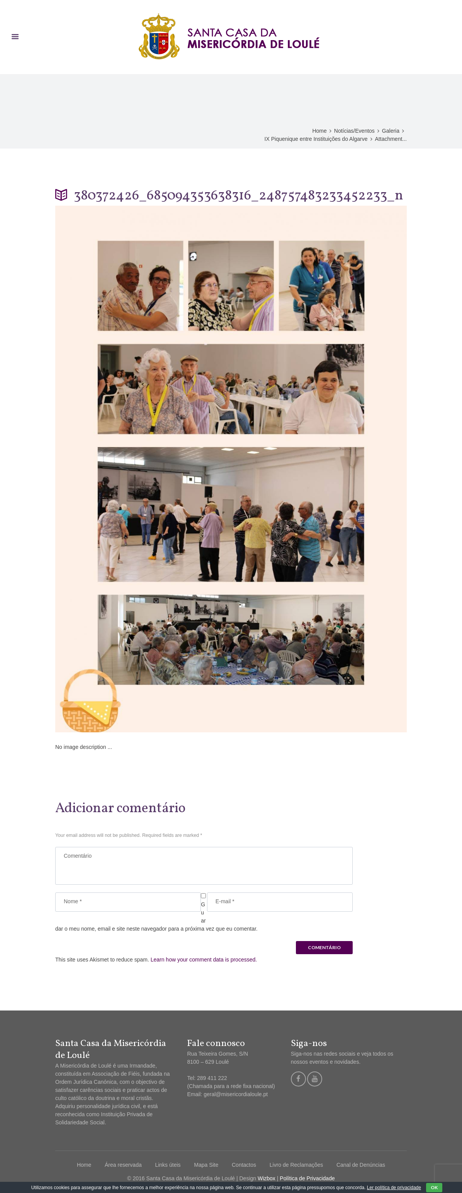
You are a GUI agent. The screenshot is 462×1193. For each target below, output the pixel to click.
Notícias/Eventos (354, 131)
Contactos (244, 1165)
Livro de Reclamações (296, 1165)
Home (319, 131)
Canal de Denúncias (360, 1165)
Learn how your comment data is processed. (204, 959)
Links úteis (167, 1165)
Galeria (390, 131)
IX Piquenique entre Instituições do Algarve (316, 139)
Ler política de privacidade (394, 1187)
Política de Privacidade (307, 1178)
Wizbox (266, 1178)
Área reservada (123, 1165)
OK (434, 1187)
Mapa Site (206, 1165)
